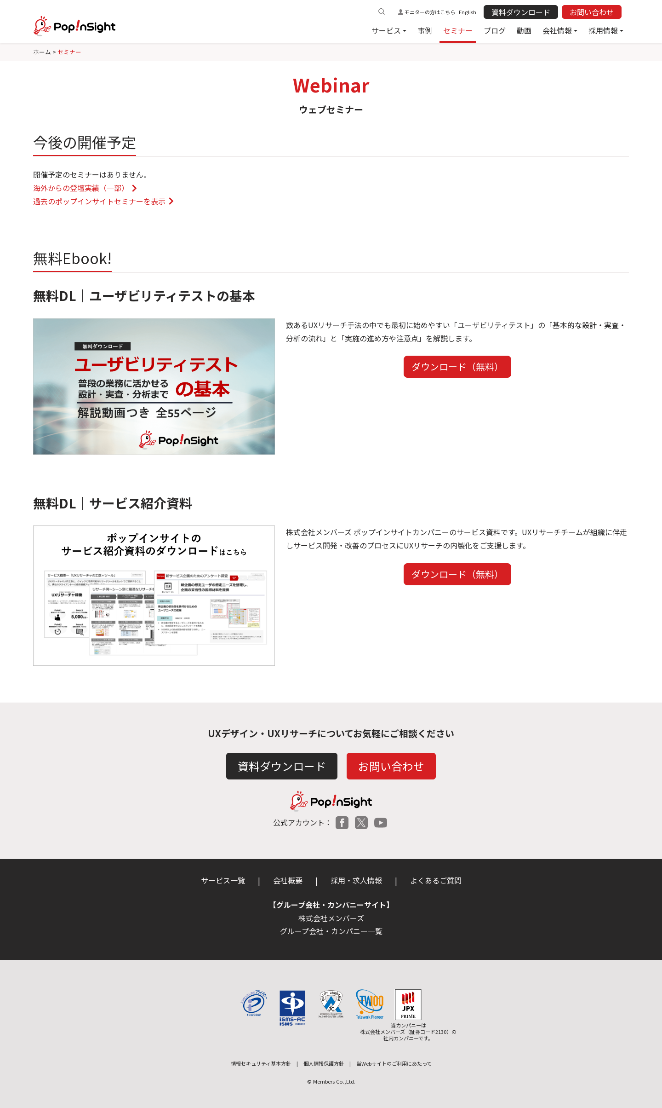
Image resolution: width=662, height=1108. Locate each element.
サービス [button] (386, 30)
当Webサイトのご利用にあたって (394, 1063)
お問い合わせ (592, 11)
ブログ (495, 30)
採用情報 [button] (603, 30)
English (467, 12)
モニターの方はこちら (430, 12)
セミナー (458, 30)
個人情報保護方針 (323, 1063)
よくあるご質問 (436, 880)
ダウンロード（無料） (457, 366)
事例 (424, 30)
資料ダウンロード (520, 11)
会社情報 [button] (557, 30)
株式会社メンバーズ (331, 917)
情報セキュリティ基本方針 (261, 1063)
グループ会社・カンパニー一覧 (331, 930)
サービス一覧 (223, 880)
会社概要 (287, 880)
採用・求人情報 (356, 880)
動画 (524, 30)
